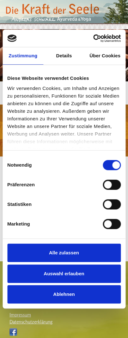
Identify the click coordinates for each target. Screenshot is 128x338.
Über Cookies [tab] (104, 55)
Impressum (20, 315)
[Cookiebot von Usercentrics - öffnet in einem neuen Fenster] (93, 38)
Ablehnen (64, 294)
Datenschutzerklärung (30, 322)
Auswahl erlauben (64, 273)
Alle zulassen (64, 252)
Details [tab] (64, 55)
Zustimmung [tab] (23, 55)
